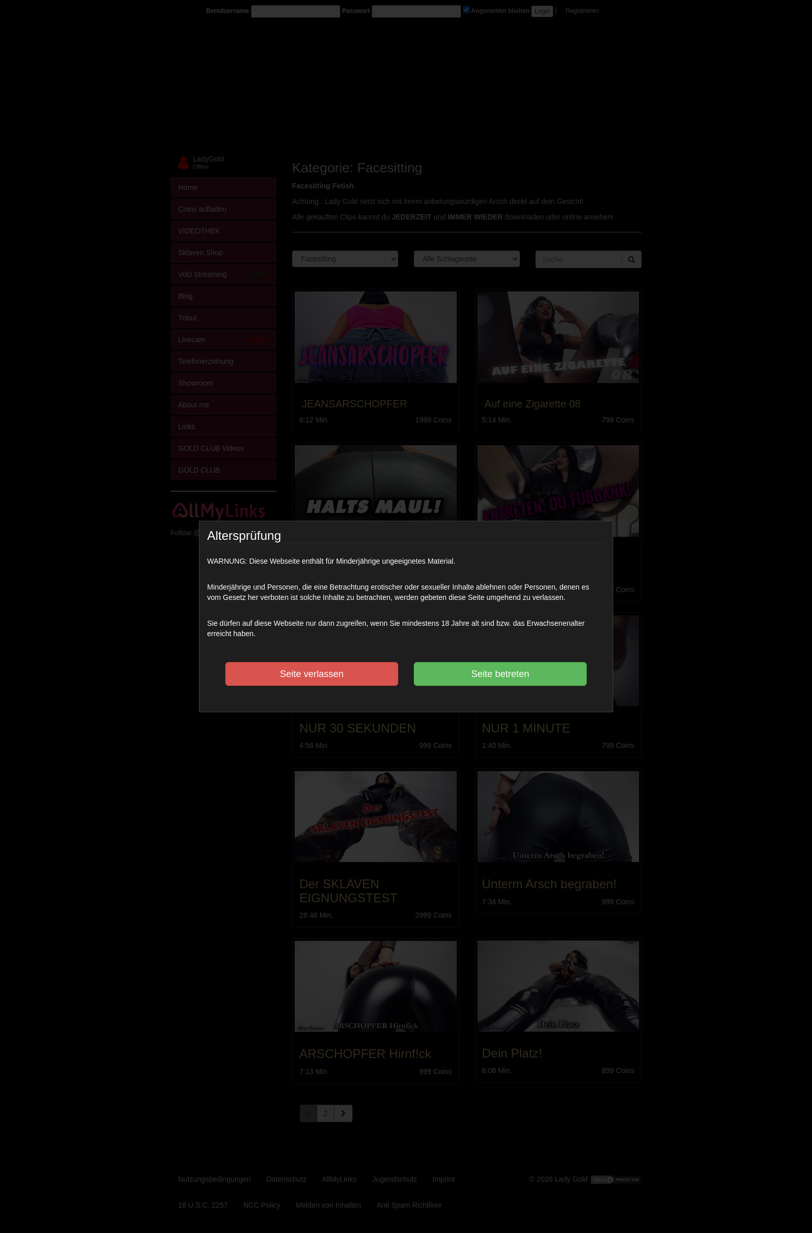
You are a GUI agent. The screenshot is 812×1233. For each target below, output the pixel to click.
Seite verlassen (311, 674)
